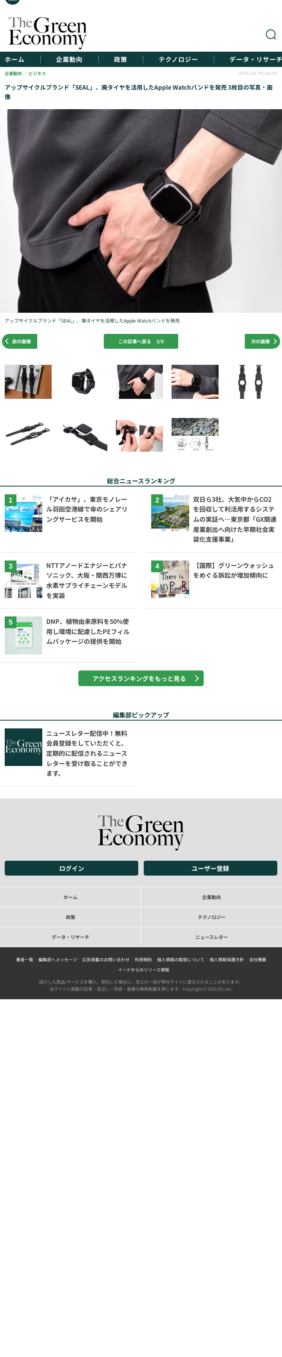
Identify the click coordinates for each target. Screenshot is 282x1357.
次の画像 (260, 341)
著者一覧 (24, 959)
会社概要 (257, 959)
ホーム (15, 59)
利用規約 (143, 959)
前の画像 (21, 341)
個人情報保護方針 (227, 959)
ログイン (71, 868)
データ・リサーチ (70, 937)
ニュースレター (211, 937)
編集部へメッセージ (57, 959)
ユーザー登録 (210, 868)
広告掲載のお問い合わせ (106, 959)
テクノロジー (178, 59)
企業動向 (69, 59)
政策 (120, 59)
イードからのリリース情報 (143, 969)
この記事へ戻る (141, 341)
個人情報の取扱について (180, 959)
